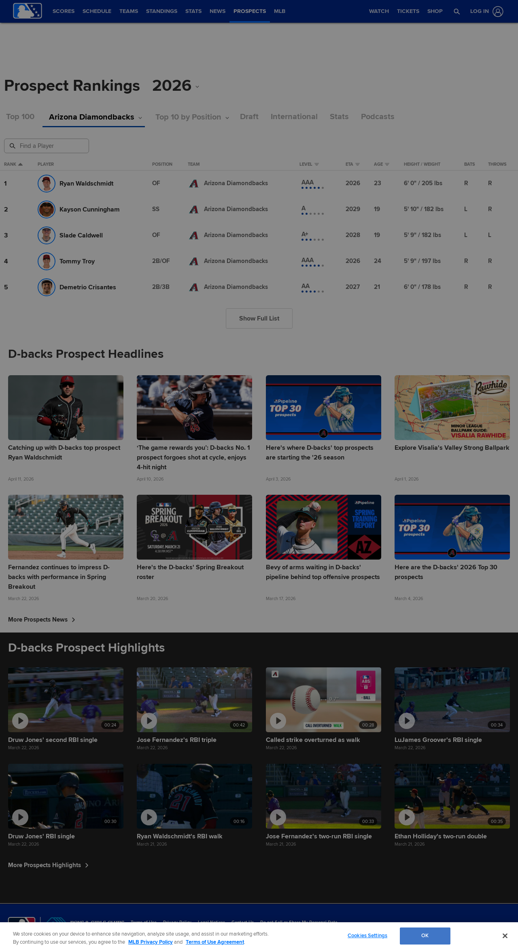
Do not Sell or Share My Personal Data (299, 922)
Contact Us (242, 922)
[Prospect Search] (47, 146)
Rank (13, 164)
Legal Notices (211, 922)
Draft (249, 117)
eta (353, 164)
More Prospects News (41, 619)
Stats (339, 117)
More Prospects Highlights (48, 865)
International (294, 117)
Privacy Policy (177, 922)
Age (381, 164)
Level (309, 164)
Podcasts (378, 117)
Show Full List (259, 318)
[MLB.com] (21, 924)
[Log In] (485, 11)
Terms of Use (144, 922)
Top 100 (20, 117)
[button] (456, 11)
